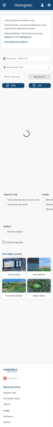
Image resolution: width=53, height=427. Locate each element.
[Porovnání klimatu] (14, 289)
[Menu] (4, 5)
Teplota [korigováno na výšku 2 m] (23, 200)
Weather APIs (10, 393)
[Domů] (11, 370)
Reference (8, 416)
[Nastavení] (49, 5)
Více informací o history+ (16, 41)
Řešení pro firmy (12, 387)
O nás (6, 410)
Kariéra (7, 422)
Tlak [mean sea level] (17, 205)
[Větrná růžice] (39, 289)
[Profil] (42, 5)
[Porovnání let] (39, 268)
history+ (8, 37)
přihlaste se (25, 37)
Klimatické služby (12, 398)
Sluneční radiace (15, 232)
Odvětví (7, 404)
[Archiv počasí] (14, 268)
